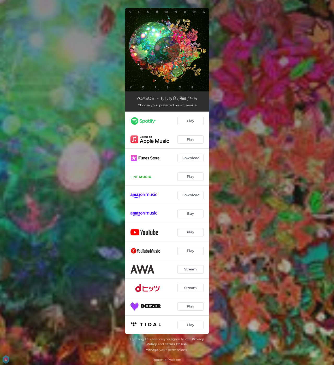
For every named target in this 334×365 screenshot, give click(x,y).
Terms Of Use (176, 344)
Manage (152, 350)
